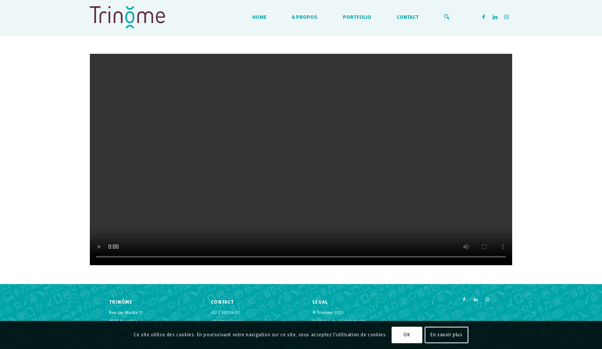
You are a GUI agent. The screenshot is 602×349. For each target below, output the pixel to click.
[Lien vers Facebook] (483, 17)
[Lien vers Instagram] (506, 17)
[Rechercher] (446, 17)
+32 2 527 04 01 (225, 312)
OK (407, 334)
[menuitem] (259, 17)
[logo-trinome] (127, 17)
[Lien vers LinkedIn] (495, 17)
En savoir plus (446, 334)
